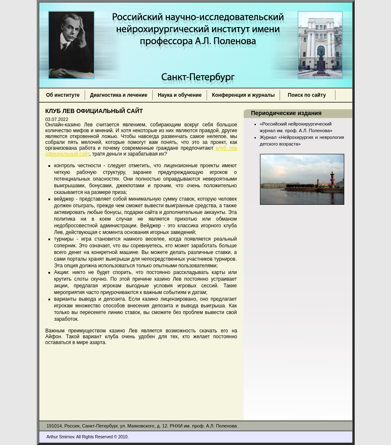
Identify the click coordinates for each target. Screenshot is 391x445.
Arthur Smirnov (60, 437)
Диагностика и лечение (118, 95)
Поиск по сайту (307, 95)
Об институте (63, 95)
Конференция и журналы (243, 95)
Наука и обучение (180, 95)
